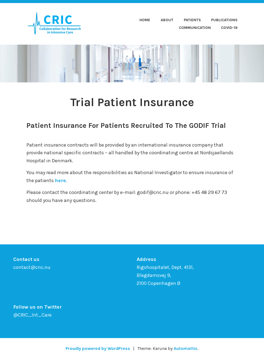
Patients (192, 20)
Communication (195, 27)
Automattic (186, 348)
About (167, 20)
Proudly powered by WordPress (98, 348)
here (60, 180)
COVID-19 (229, 27)
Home (144, 20)
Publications (224, 20)
